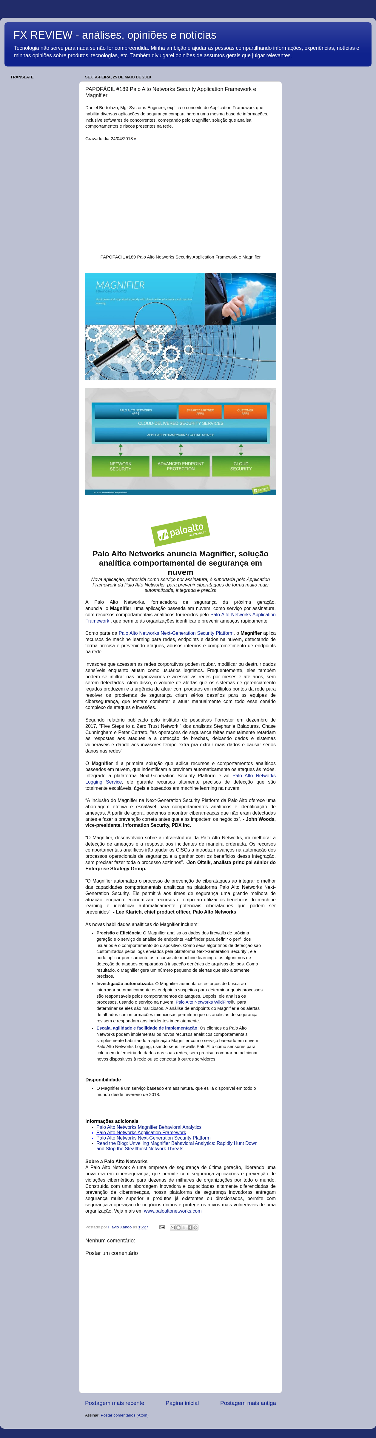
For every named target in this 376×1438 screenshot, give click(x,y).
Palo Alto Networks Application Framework (141, 1132)
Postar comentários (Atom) (125, 1415)
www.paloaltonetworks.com (173, 1210)
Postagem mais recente (114, 1403)
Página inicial (182, 1403)
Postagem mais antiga (248, 1403)
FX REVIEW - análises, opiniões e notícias (114, 35)
